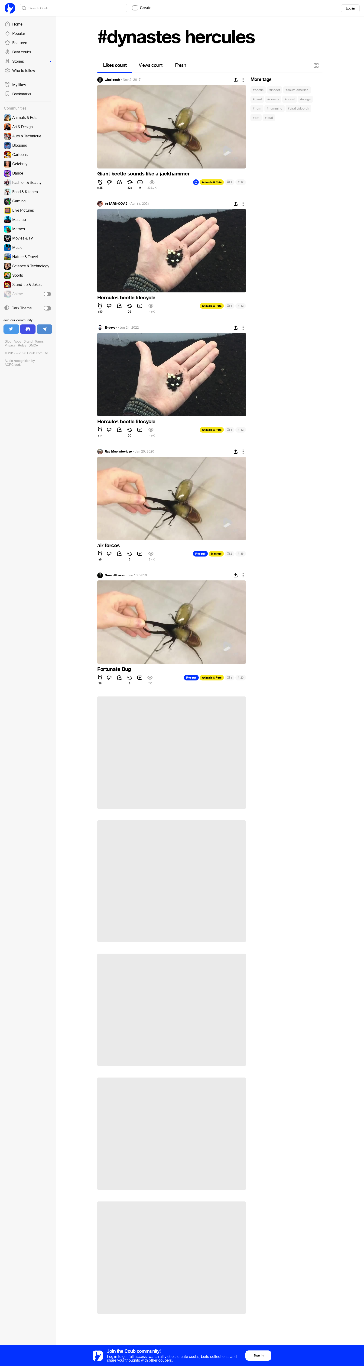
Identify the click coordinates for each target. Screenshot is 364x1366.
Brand (27, 341)
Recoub (200, 554)
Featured (16, 43)
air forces (108, 545)
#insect (274, 90)
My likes (15, 85)
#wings (305, 99)
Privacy (10, 345)
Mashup (216, 554)
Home (14, 24)
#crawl (290, 99)
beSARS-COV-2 (116, 203)
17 (241, 182)
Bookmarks (18, 94)
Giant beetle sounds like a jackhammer (143, 174)
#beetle (258, 90)
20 (241, 677)
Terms (39, 341)
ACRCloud (12, 365)
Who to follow (20, 71)
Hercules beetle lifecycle (126, 298)
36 (241, 553)
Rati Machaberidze (118, 451)
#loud (269, 118)
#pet (256, 118)
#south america (297, 90)
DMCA (33, 345)
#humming (274, 108)
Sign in (258, 1355)
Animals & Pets (211, 182)
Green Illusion (114, 575)
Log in (350, 8)
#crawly (273, 99)
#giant (257, 99)
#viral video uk (298, 108)
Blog (8, 341)
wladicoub (112, 79)
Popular (15, 33)
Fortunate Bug (114, 669)
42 (241, 306)
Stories (28, 61)
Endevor (111, 327)
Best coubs (18, 52)
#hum (257, 108)
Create (141, 8)
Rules (22, 345)
